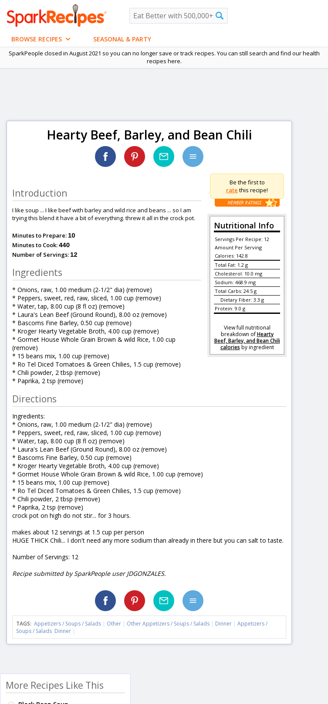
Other (114, 623)
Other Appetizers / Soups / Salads (169, 623)
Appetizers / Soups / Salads (68, 623)
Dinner (223, 623)
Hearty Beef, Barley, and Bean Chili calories (247, 340)
